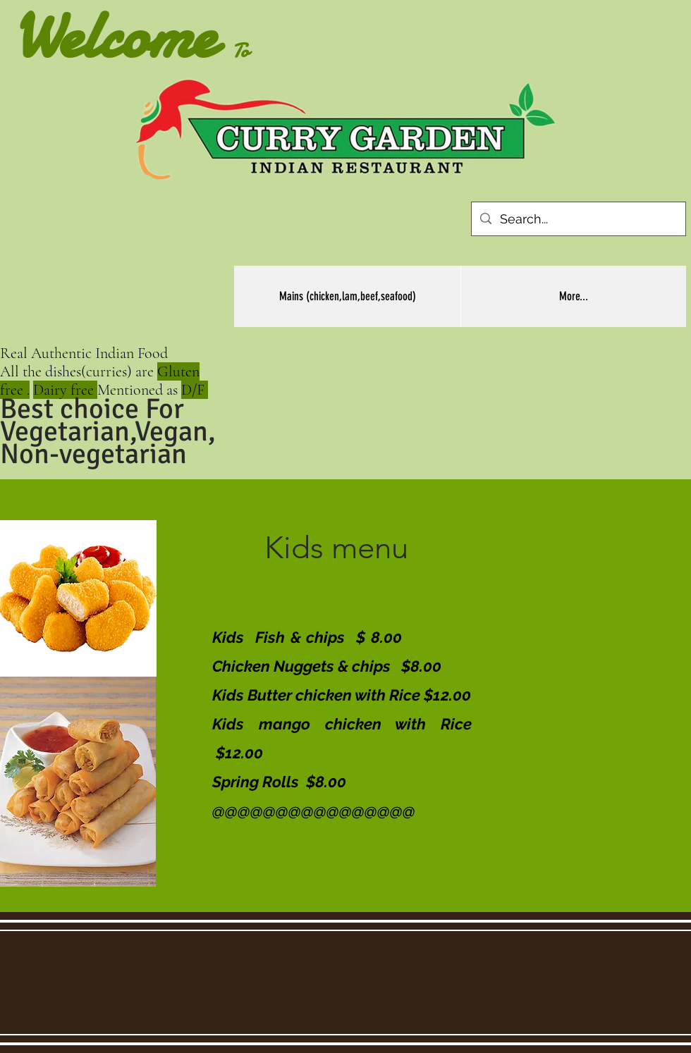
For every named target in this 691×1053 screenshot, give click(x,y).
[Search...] (578, 219)
